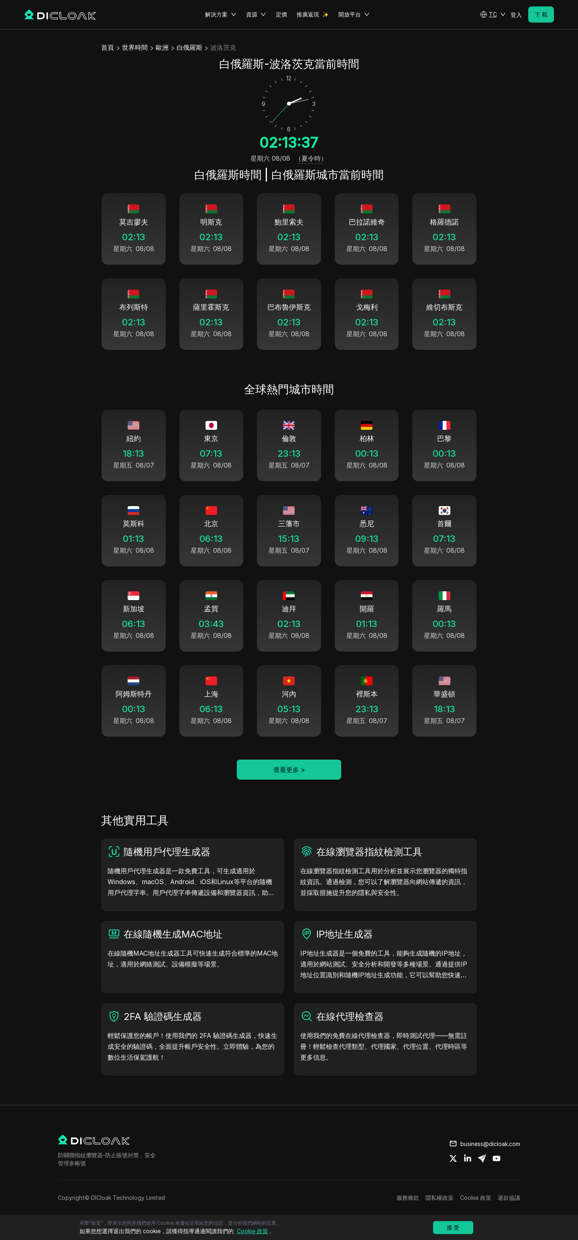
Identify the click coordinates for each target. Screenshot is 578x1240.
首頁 (107, 47)
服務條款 (408, 1197)
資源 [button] (256, 14)
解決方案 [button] (220, 14)
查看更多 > (289, 770)
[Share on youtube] (497, 1158)
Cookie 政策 (475, 1197)
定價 (281, 14)
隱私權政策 (439, 1197)
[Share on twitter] (453, 1158)
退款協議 (509, 1197)
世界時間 (135, 47)
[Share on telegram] (482, 1158)
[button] (493, 14)
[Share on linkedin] (468, 1158)
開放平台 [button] (354, 14)
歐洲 (162, 47)
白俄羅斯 (189, 47)
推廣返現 (308, 14)
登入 (516, 14)
